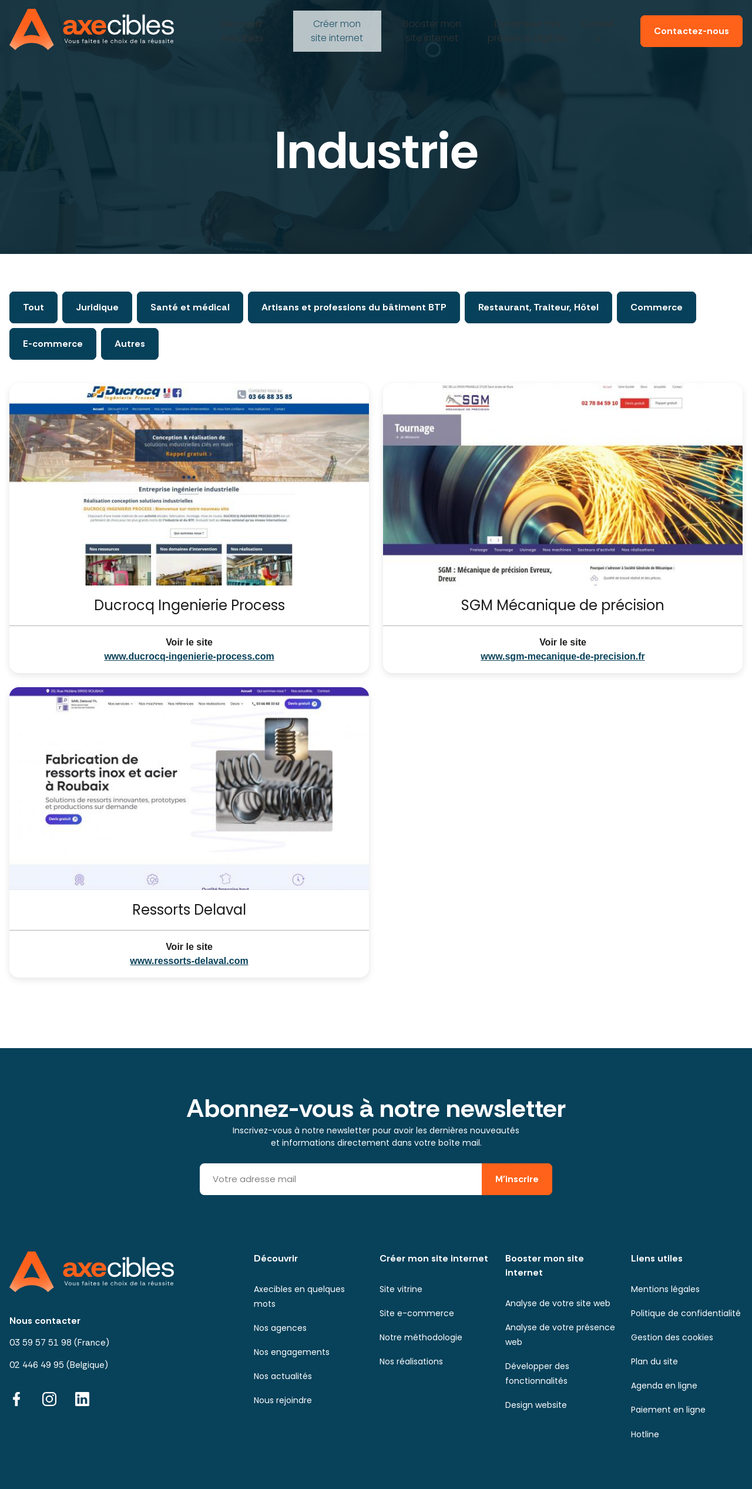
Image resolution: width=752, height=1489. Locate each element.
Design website (536, 1405)
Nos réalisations (411, 1361)
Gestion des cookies (672, 1337)
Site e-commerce (417, 1313)
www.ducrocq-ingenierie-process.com (189, 656)
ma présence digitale (526, 26)
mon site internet (335, 26)
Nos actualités (283, 1376)
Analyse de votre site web (557, 1303)
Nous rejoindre (283, 1400)
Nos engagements (292, 1352)
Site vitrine (401, 1289)
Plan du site (654, 1361)
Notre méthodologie (421, 1337)
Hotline (645, 1434)
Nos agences (280, 1328)
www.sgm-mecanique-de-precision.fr (562, 656)
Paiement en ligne (668, 1410)
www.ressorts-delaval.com (189, 961)
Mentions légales (665, 1289)
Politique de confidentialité (686, 1313)
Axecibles (240, 26)
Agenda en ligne (664, 1385)
